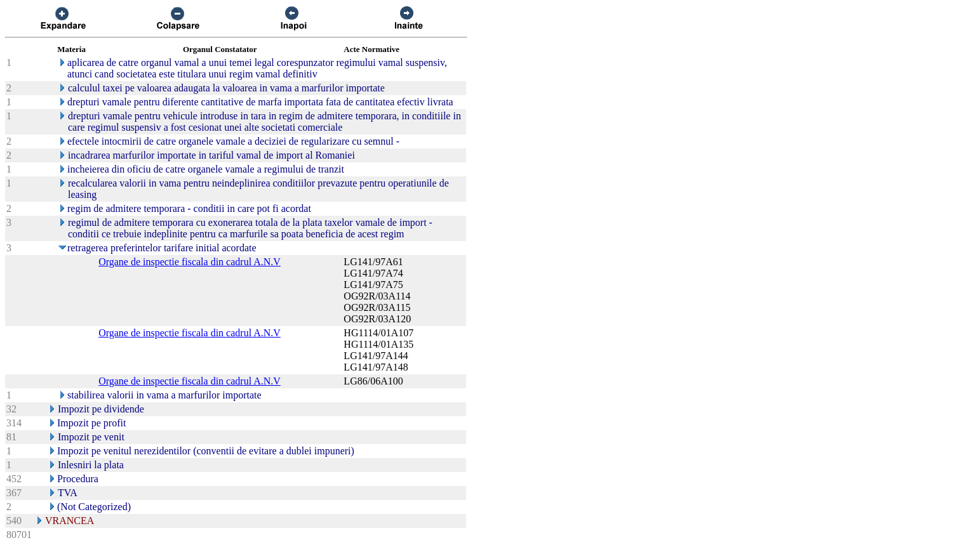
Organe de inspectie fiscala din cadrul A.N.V (189, 261)
